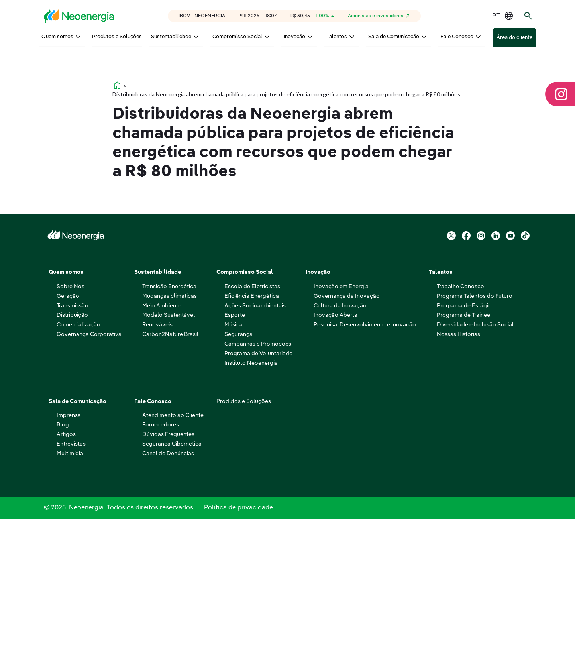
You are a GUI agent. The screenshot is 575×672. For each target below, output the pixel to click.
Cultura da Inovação (340, 455)
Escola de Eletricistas (252, 436)
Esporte (234, 465)
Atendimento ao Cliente (173, 565)
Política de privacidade (238, 659)
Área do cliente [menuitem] (514, 37)
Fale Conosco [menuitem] (456, 36)
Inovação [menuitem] (294, 36)
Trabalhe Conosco (460, 436)
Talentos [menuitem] (336, 36)
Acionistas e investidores (375, 16)
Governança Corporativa (89, 484)
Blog (63, 575)
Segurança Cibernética (172, 594)
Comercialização (78, 474)
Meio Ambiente (161, 455)
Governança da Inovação (347, 446)
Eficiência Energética (251, 446)
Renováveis (157, 474)
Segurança (238, 484)
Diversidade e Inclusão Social (475, 474)
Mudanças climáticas (169, 446)
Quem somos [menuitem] (57, 36)
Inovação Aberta (335, 465)
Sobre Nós (70, 436)
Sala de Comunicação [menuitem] (393, 36)
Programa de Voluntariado (258, 503)
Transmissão (72, 455)
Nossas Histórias (458, 484)
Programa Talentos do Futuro (474, 446)
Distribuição (72, 465)
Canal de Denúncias (168, 603)
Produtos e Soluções (243, 551)
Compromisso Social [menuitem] (237, 36)
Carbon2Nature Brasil (170, 484)
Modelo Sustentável (168, 465)
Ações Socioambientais (255, 455)
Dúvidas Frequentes (168, 584)
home (117, 235)
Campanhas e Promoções (257, 494)
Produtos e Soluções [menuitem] (117, 36)
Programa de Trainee (463, 465)
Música (233, 474)
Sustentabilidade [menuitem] (171, 36)
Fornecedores (160, 575)
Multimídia (70, 603)
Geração (68, 446)
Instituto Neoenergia (251, 513)
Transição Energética (169, 436)
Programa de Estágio (464, 455)
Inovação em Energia (341, 436)
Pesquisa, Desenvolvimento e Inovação (365, 474)
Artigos (66, 584)
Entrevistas (71, 594)
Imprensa (69, 565)
